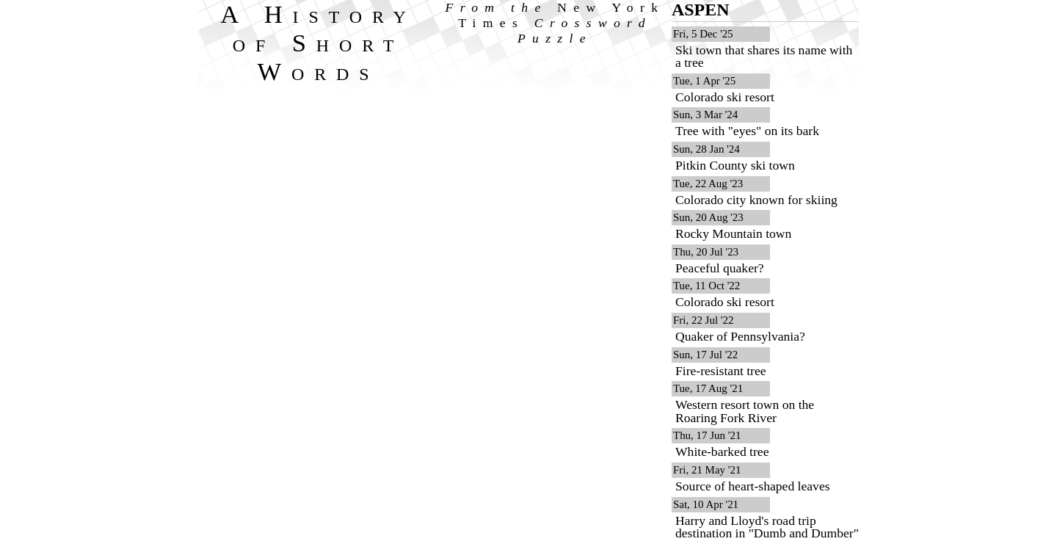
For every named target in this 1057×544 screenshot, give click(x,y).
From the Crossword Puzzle (555, 23)
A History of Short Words (318, 42)
